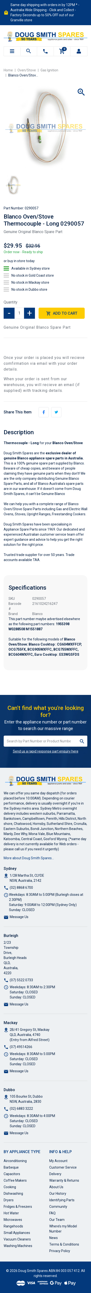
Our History (57, 1193)
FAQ (52, 1213)
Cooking (10, 1187)
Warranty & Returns (64, 1180)
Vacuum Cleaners (17, 1239)
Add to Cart (61, 313)
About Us (56, 1187)
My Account (58, 1161)
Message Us (19, 917)
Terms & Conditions (64, 1244)
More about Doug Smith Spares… (29, 858)
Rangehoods (13, 1226)
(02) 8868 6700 (21, 888)
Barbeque (11, 1167)
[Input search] (40, 741)
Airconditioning (15, 1161)
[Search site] (82, 741)
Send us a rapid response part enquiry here (45, 751)
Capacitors (12, 1174)
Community (58, 1207)
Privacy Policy (59, 1251)
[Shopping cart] (62, 51)
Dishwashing (13, 1193)
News (53, 1238)
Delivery (55, 1174)
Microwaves (13, 1220)
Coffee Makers (15, 1180)
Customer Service (63, 1167)
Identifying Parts (61, 1200)
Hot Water (11, 1213)
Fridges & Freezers (18, 1207)
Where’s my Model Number (63, 1228)
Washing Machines (18, 1246)
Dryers (9, 1200)
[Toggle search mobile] (29, 51)
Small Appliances (17, 1233)
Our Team (57, 1220)
